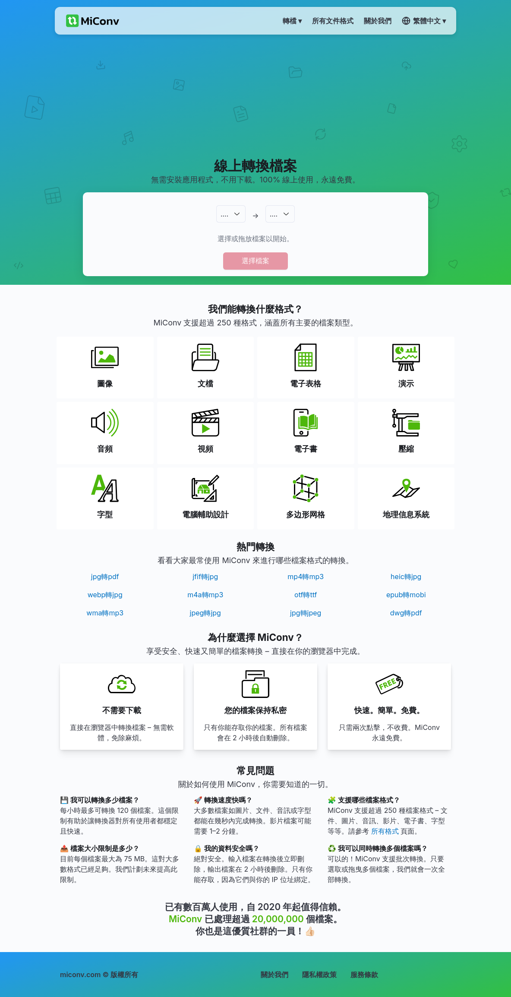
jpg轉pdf (105, 576)
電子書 (305, 448)
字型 (105, 514)
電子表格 (305, 383)
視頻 (205, 448)
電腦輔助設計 (205, 514)
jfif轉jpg (205, 576)
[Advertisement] (255, 95)
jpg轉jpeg (305, 612)
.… (224, 214)
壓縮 (406, 448)
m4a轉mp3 (205, 594)
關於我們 (274, 974)
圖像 (105, 383)
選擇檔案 (255, 260)
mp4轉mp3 (305, 576)
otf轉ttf (305, 594)
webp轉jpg (105, 594)
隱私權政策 (319, 974)
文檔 (205, 383)
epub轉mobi (406, 594)
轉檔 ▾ (292, 20)
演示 (406, 383)
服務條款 (364, 974)
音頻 (105, 448)
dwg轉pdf (406, 612)
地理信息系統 (406, 514)
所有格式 (385, 831)
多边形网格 (305, 514)
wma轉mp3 (104, 612)
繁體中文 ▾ (424, 20)
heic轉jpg (406, 576)
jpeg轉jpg (205, 612)
